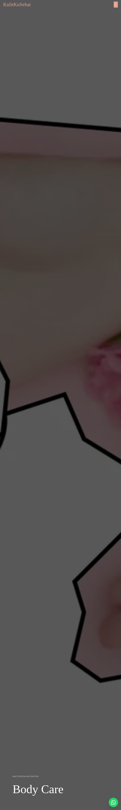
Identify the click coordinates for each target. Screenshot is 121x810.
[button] (113, 802)
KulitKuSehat (17, 4)
